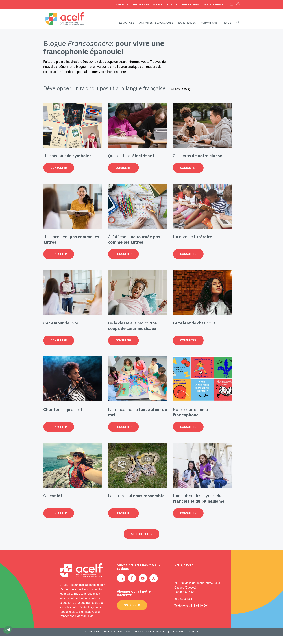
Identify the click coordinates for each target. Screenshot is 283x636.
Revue (227, 22)
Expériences (187, 22)
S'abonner (132, 605)
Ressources (125, 22)
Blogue (172, 4)
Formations (209, 22)
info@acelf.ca (183, 598)
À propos (122, 4)
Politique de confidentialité (117, 631)
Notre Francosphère (147, 4)
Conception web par (184, 631)
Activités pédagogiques (156, 22)
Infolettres (190, 4)
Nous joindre (213, 4)
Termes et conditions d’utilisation (150, 631)
